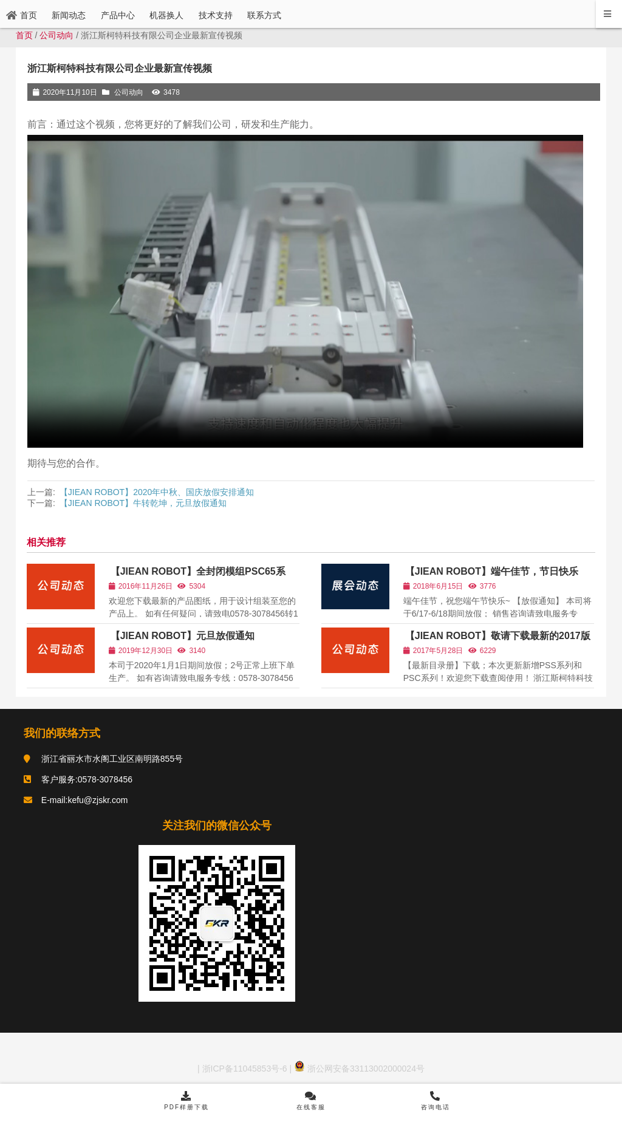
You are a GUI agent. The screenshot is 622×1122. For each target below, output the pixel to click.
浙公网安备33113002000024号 (359, 1071)
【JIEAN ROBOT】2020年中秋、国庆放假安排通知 (157, 492)
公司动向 (56, 35)
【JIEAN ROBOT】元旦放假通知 (183, 636)
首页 (24, 35)
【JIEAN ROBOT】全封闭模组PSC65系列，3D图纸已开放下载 (197, 578)
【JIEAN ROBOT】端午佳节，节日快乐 (492, 572)
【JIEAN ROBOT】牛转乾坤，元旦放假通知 (143, 503)
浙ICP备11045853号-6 (243, 1071)
